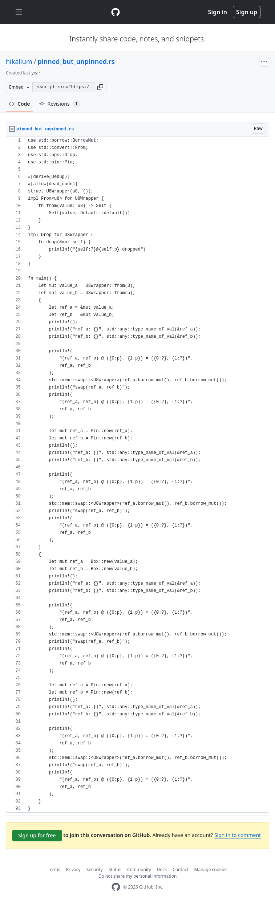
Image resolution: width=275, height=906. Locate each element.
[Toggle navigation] (19, 12)
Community (139, 869)
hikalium (19, 61)
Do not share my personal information (137, 876)
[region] (137, 475)
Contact (180, 869)
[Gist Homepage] (115, 12)
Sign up (246, 12)
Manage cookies (210, 869)
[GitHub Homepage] (116, 886)
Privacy (73, 869)
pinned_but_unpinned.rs (75, 61)
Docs (162, 869)
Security (94, 869)
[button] (100, 87)
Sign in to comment (237, 835)
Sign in (217, 12)
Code (19, 103)
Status (115, 869)
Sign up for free (37, 835)
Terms (54, 869)
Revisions (59, 103)
